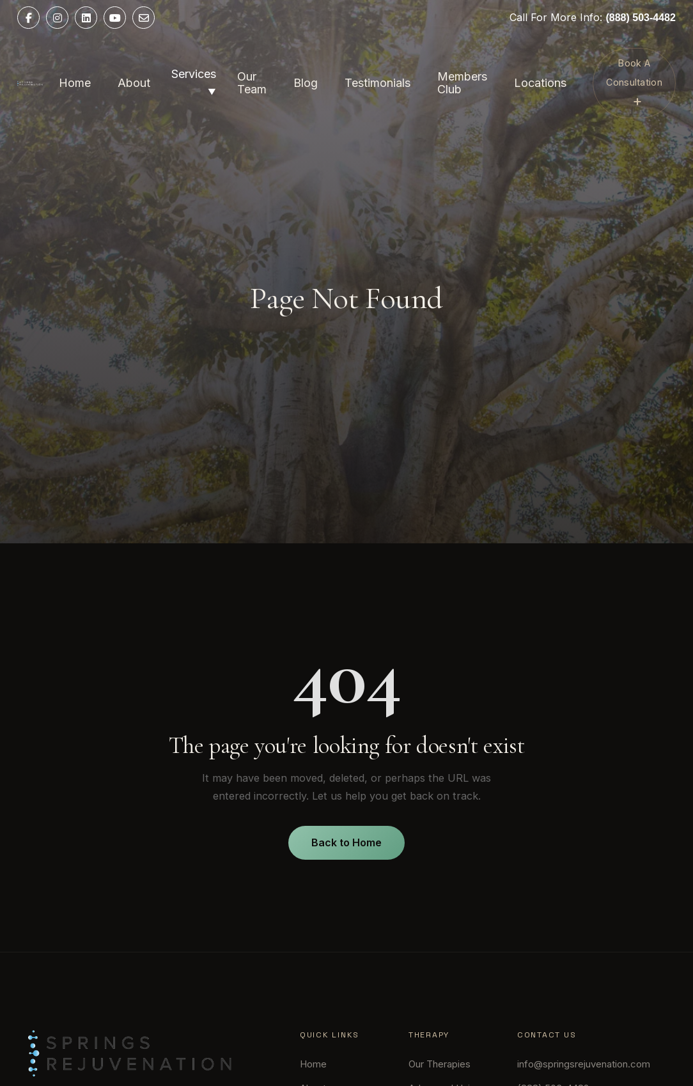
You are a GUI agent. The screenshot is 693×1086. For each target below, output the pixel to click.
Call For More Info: (592, 17)
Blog (305, 82)
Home (75, 82)
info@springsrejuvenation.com (583, 1064)
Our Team (252, 83)
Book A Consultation (634, 84)
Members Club (462, 83)
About (134, 82)
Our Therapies (440, 1064)
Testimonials (377, 82)
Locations (540, 82)
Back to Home (346, 842)
